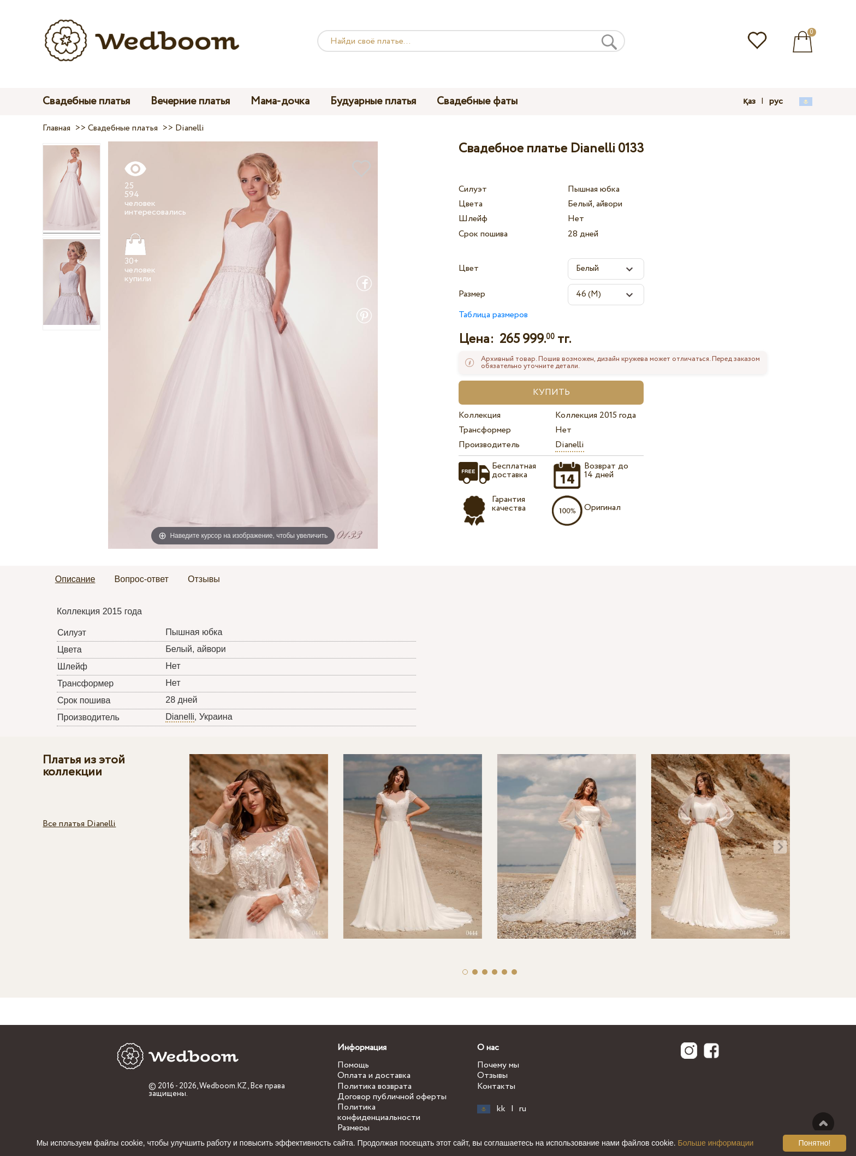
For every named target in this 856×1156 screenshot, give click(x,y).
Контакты (496, 1086)
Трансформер (485, 430)
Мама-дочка (280, 101)
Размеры (353, 1128)
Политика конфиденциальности (378, 1112)
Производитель (489, 445)
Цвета (471, 204)
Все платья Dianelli (79, 823)
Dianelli (569, 444)
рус (776, 101)
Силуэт (473, 189)
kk (501, 1109)
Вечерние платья (190, 101)
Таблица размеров (493, 315)
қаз (749, 101)
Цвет (469, 268)
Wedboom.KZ (223, 1086)
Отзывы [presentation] (204, 579)
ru (522, 1109)
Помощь (353, 1065)
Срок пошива (483, 234)
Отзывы (492, 1075)
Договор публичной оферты (392, 1096)
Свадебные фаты (477, 101)
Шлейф (473, 219)
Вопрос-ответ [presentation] (142, 579)
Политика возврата (374, 1086)
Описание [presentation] (75, 579)
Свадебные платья (86, 101)
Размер (472, 294)
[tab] (75, 580)
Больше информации (716, 1143)
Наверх (823, 1123)
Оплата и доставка (374, 1075)
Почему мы (498, 1065)
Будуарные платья (373, 101)
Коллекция (480, 415)
